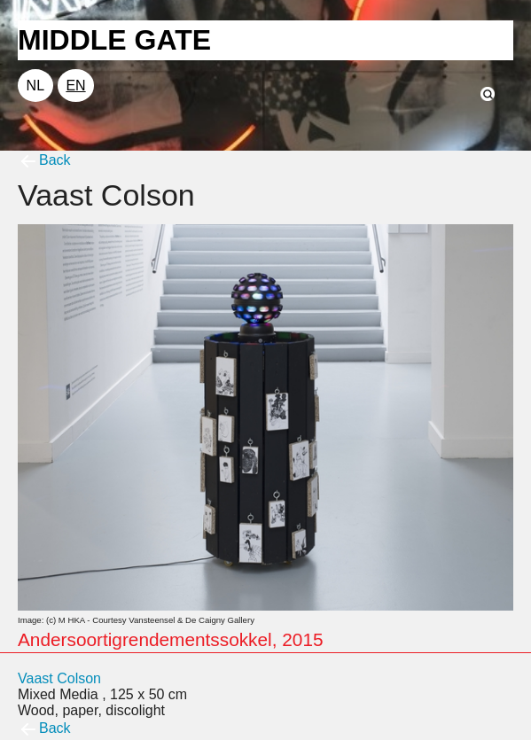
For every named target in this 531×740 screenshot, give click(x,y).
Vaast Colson (59, 678)
